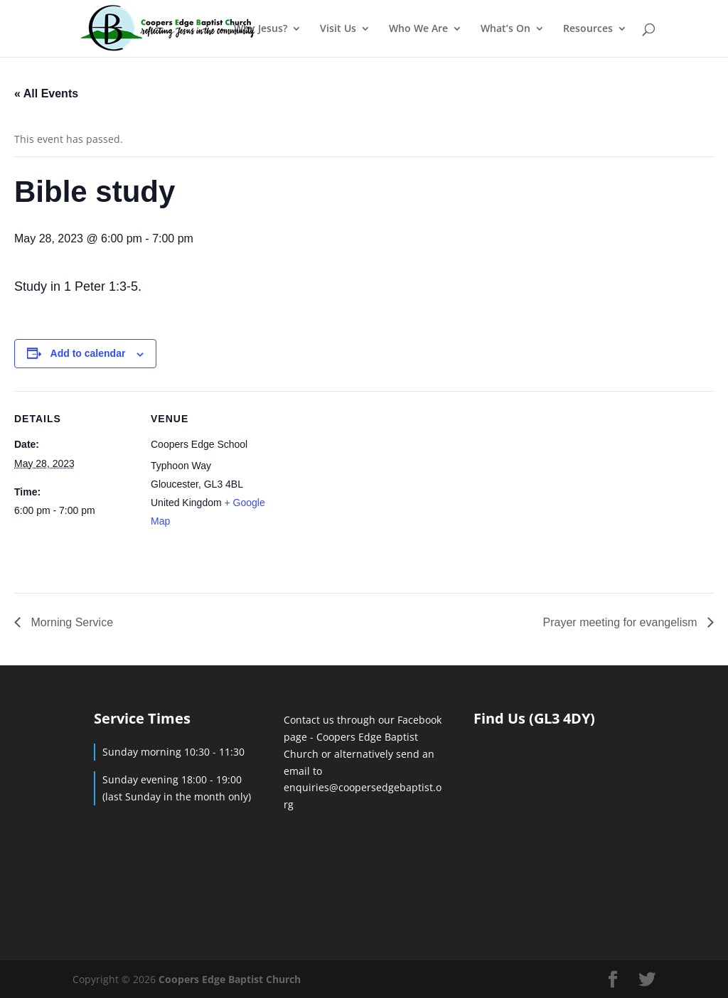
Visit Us (338, 29)
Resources (588, 29)
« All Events (46, 93)
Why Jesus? (260, 29)
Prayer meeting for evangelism (621, 622)
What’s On (505, 29)
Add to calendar (88, 353)
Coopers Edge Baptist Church (230, 979)
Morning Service (70, 622)
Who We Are (418, 29)
